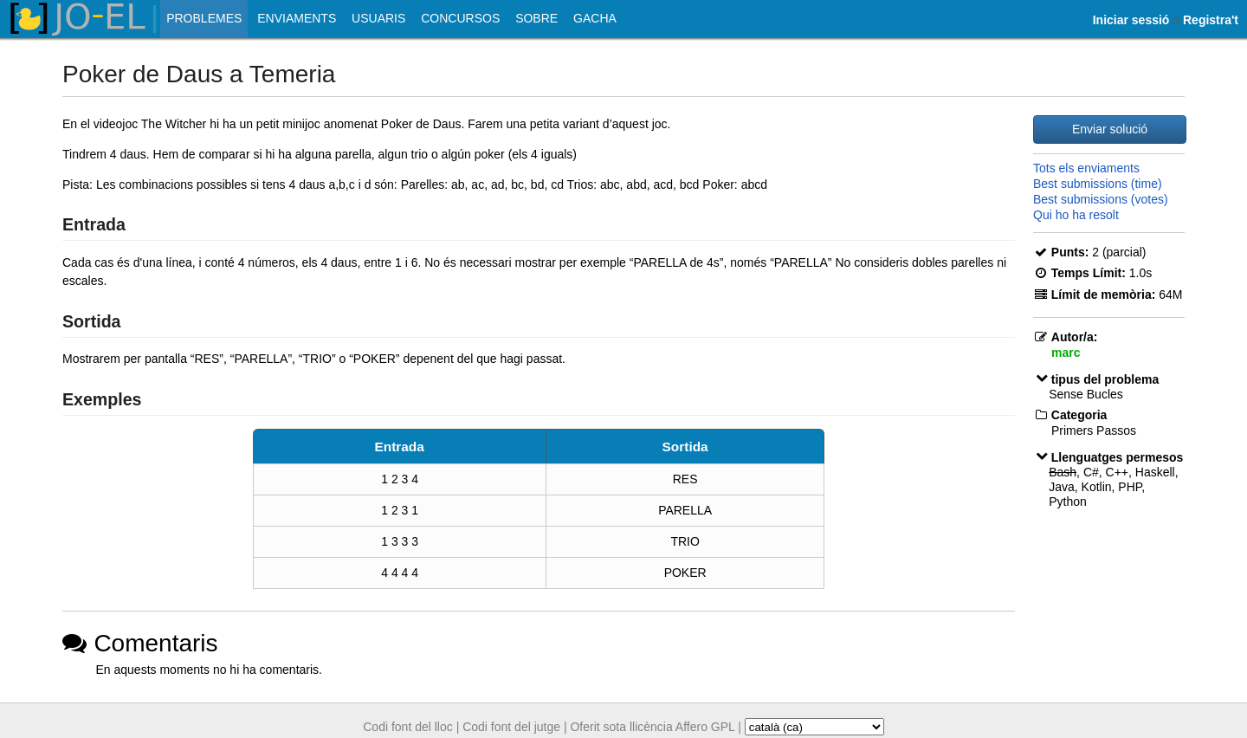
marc (1065, 352)
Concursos (460, 18)
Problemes (204, 18)
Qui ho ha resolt (1076, 215)
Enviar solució (1109, 129)
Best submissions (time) (1097, 184)
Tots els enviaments (1086, 168)
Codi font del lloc (408, 727)
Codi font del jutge (511, 727)
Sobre (536, 18)
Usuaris (378, 18)
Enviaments (296, 18)
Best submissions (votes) (1100, 199)
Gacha (595, 18)
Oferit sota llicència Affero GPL (652, 727)
